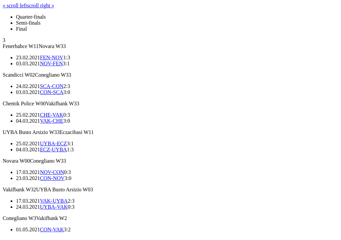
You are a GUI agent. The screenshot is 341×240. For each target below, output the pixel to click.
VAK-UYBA (54, 201)
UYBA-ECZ (53, 143)
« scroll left (15, 5)
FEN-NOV (51, 57)
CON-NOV (52, 178)
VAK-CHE (51, 121)
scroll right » (40, 5)
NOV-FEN (51, 63)
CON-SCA (51, 92)
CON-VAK (52, 229)
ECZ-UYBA (53, 149)
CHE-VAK (51, 115)
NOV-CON (52, 172)
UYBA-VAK (54, 207)
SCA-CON (51, 86)
